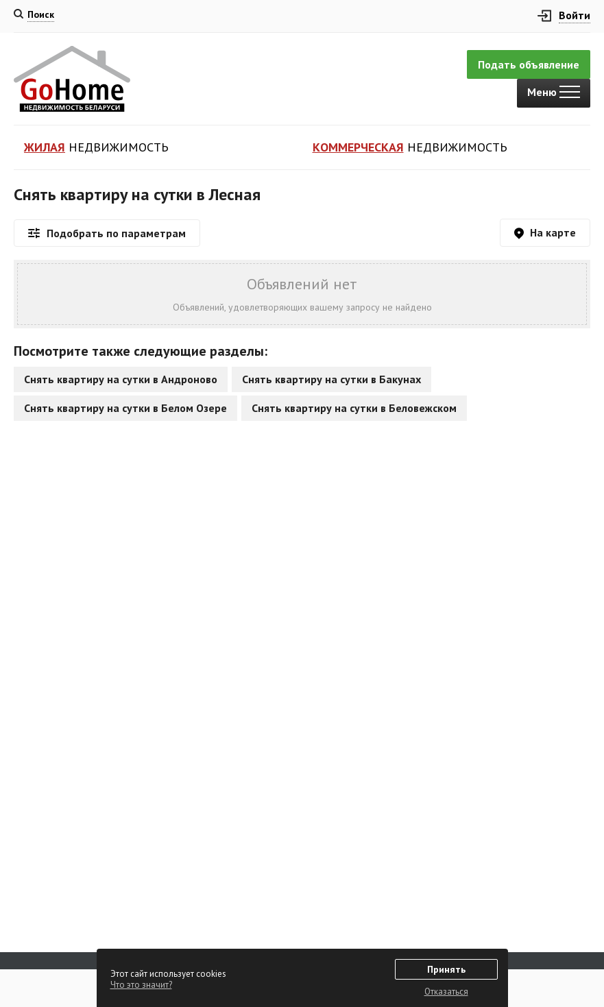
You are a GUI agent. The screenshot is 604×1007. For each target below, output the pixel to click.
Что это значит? (141, 985)
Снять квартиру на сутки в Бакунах (331, 379)
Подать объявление (528, 64)
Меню (553, 92)
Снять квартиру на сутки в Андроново (120, 379)
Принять (446, 969)
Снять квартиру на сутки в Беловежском (354, 408)
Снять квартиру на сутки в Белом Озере (125, 408)
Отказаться (446, 991)
